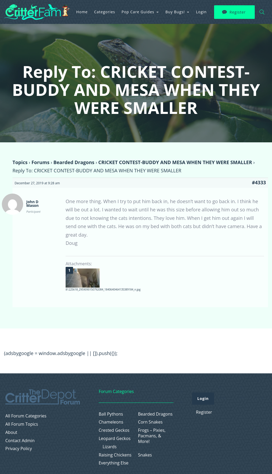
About (11, 432)
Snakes (145, 455)
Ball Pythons (111, 414)
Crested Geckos (114, 430)
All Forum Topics (21, 424)
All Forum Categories (25, 416)
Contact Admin (20, 440)
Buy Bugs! (175, 11)
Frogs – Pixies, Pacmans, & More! (151, 436)
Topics (20, 162)
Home (82, 11)
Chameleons (111, 422)
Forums (40, 162)
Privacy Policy (18, 448)
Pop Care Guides (138, 11)
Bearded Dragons (73, 162)
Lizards (110, 447)
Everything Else (113, 463)
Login (201, 11)
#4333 (259, 182)
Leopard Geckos (114, 438)
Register (238, 12)
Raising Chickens (115, 455)
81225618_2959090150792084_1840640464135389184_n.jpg (103, 289)
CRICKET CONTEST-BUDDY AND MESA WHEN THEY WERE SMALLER (175, 162)
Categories (104, 11)
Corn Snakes (150, 422)
